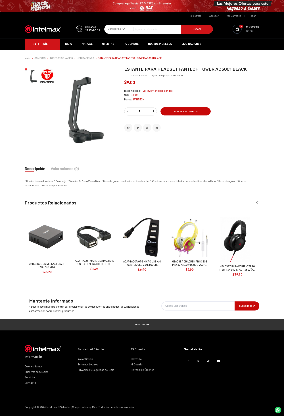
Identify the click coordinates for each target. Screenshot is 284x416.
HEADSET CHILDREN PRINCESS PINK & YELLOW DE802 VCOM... (189, 263)
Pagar (252, 16)
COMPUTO (40, 58)
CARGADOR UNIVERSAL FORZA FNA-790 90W (46, 265)
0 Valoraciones (139, 75)
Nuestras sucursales (36, 372)
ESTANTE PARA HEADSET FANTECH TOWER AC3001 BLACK (185, 69)
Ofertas (108, 43)
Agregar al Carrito (186, 111)
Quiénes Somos (34, 366)
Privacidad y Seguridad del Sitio (96, 370)
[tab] (32, 75)
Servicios (30, 377)
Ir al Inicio (142, 324)
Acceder (214, 16)
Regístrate (195, 16)
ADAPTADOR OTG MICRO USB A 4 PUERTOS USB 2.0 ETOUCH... (142, 263)
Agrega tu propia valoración (167, 75)
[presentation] (257, 202)
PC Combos (131, 43)
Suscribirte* (247, 306)
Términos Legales (88, 364)
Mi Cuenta (137, 364)
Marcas (87, 43)
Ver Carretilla (233, 16)
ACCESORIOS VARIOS (61, 58)
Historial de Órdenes (142, 370)
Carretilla (136, 359)
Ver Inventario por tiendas (158, 90)
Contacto (30, 382)
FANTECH (138, 99)
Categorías (38, 44)
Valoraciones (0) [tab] (65, 169)
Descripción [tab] (35, 169)
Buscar (197, 29)
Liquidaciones (191, 43)
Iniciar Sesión (85, 359)
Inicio (68, 43)
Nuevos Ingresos (160, 43)
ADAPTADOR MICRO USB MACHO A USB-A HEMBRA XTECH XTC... (94, 262)
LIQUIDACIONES (85, 58)
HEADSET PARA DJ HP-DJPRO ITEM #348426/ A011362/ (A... (237, 268)
